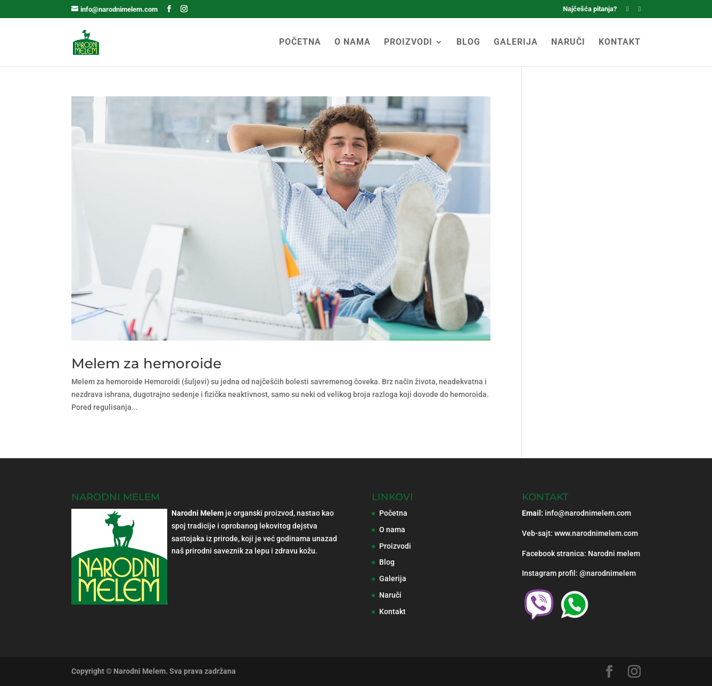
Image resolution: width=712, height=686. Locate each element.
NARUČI (568, 42)
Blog (387, 562)
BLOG (468, 42)
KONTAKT (620, 42)
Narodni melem (614, 553)
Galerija (392, 578)
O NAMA (352, 42)
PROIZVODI (408, 42)
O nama (392, 529)
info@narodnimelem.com (588, 513)
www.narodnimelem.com (596, 533)
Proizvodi (395, 546)
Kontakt (392, 611)
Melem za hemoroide (146, 363)
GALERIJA (516, 42)
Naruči (390, 595)
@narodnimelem (607, 573)
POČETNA (300, 42)
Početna (393, 513)
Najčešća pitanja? (590, 9)
